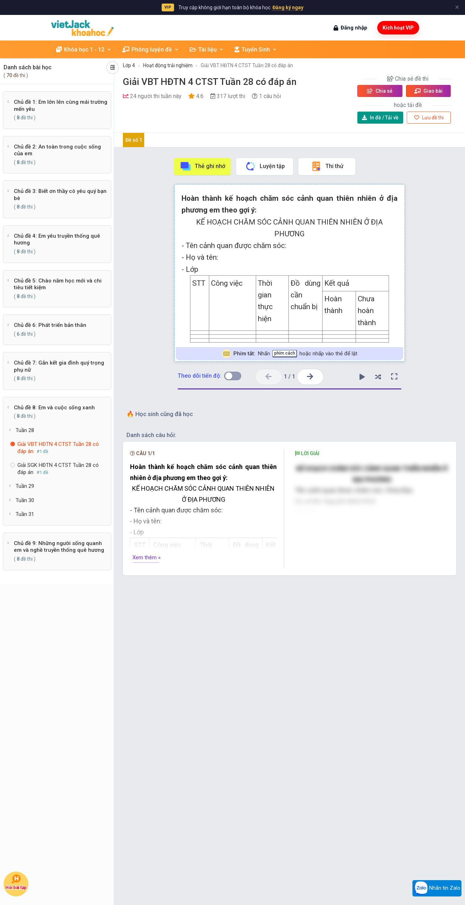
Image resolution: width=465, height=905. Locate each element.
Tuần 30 (25, 500)
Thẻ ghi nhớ (202, 166)
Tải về (380, 117)
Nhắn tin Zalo (436, 888)
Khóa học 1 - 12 (84, 49)
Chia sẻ (380, 91)
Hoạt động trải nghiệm (168, 65)
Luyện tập (265, 166)
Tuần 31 (25, 514)
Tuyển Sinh (255, 49)
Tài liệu (207, 49)
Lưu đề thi (429, 117)
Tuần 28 (25, 430)
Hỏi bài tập (16, 882)
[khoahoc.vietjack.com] (82, 28)
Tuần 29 (25, 486)
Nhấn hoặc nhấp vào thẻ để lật (289, 353)
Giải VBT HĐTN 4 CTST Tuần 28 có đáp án (247, 65)
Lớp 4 (129, 65)
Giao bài (428, 91)
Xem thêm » (147, 557)
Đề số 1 (133, 140)
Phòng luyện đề (150, 49)
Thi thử (327, 166)
